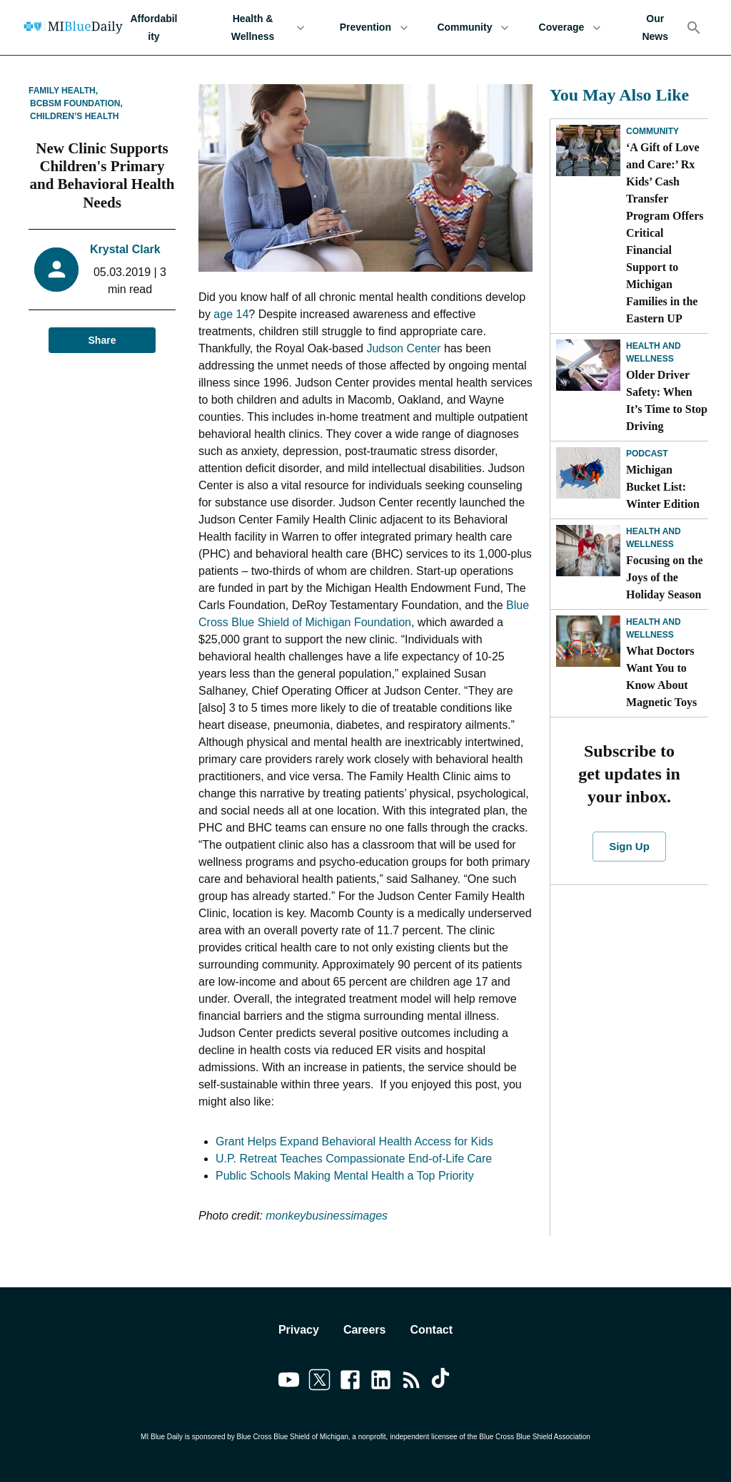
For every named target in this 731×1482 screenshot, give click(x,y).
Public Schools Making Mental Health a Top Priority (345, 1176)
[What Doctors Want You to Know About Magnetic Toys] (588, 641)
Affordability (153, 27)
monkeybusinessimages (327, 1216)
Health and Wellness (653, 352)
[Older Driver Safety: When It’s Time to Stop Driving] (588, 365)
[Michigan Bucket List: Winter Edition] (588, 473)
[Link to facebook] (350, 1382)
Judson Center (403, 348)
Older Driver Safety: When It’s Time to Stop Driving (666, 400)
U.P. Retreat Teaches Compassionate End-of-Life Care (354, 1159)
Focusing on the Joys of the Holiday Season (664, 577)
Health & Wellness (261, 27)
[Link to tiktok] (442, 1382)
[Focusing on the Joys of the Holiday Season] (588, 550)
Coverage (570, 27)
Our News (655, 27)
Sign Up (629, 846)
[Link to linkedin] (380, 1382)
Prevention (373, 27)
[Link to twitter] (319, 1382)
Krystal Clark (125, 249)
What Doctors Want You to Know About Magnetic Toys (661, 676)
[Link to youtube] (288, 1382)
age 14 (230, 314)
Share (102, 340)
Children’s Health (74, 116)
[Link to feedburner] (411, 1382)
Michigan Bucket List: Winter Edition (663, 487)
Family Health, (63, 91)
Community (473, 27)
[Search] (694, 28)
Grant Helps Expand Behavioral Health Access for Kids (354, 1141)
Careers (364, 1330)
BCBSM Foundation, (76, 103)
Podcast (647, 454)
